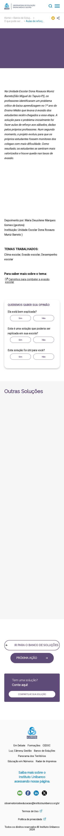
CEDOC (47, 745)
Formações (34, 745)
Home (7, 18)
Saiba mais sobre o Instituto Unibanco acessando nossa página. (32, 777)
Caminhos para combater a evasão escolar (27, 281)
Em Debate (19, 745)
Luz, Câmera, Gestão (20, 750)
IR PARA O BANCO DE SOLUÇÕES (32, 645)
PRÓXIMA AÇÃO (32, 658)
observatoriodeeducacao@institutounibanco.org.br (31, 803)
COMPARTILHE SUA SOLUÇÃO (32, 694)
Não (43, 318)
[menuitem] (19, 745)
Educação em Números (20, 761)
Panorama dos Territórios (32, 756)
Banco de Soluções (23, 18)
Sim (20, 318)
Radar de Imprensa (46, 761)
